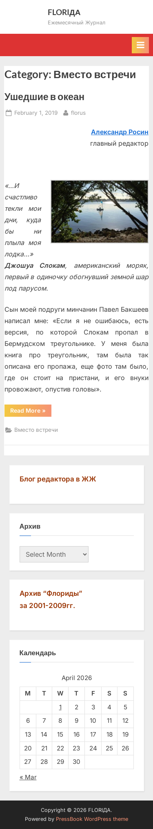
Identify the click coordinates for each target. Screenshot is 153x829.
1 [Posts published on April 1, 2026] (60, 707)
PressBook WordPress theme (92, 819)
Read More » (30, 412)
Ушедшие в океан (44, 96)
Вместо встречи (36, 430)
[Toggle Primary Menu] (140, 45)
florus (78, 112)
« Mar (28, 777)
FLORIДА (64, 12)
